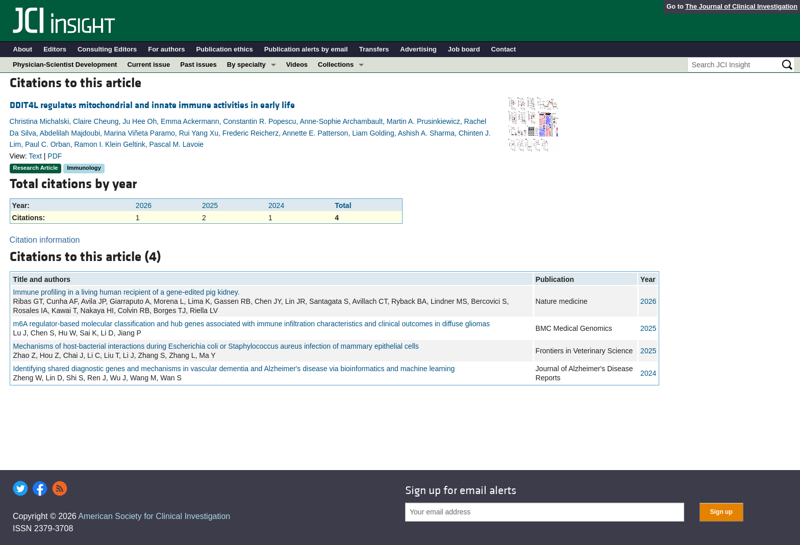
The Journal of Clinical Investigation (741, 6)
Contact (503, 49)
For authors (166, 49)
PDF (54, 156)
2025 (210, 205)
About (23, 49)
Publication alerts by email (306, 49)
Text (35, 156)
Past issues (198, 64)
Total (343, 205)
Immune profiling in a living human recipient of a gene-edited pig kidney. (126, 292)
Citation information (45, 240)
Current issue (148, 64)
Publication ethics (224, 49)
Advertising (418, 49)
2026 (144, 205)
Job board (464, 49)
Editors (54, 49)
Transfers (374, 49)
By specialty (246, 64)
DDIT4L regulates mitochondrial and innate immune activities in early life (152, 105)
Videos (297, 64)
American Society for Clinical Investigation (154, 516)
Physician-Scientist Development (65, 64)
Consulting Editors (107, 49)
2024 (276, 205)
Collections (336, 64)
